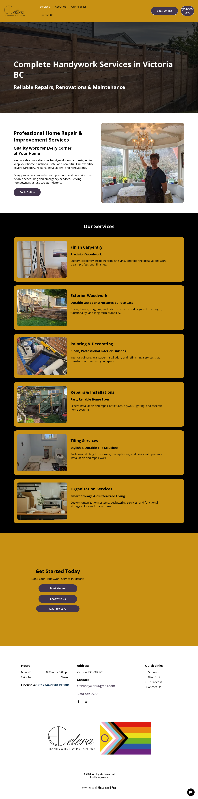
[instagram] (86, 701)
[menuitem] (44, 6)
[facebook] (79, 701)
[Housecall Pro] (105, 787)
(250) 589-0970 (87, 694)
